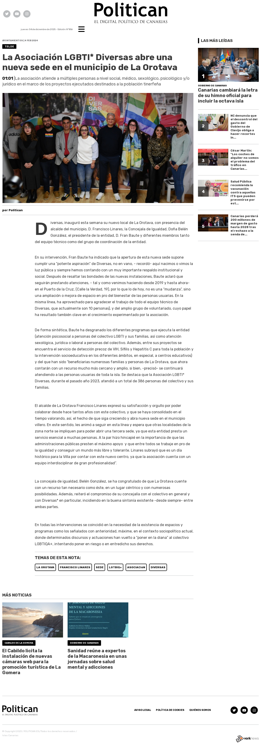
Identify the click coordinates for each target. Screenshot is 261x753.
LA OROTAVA (45, 567)
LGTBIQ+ (115, 567)
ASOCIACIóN (136, 567)
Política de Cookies (170, 710)
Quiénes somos (200, 710)
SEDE (100, 567)
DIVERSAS (158, 567)
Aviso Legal (142, 710)
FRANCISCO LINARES (75, 567)
